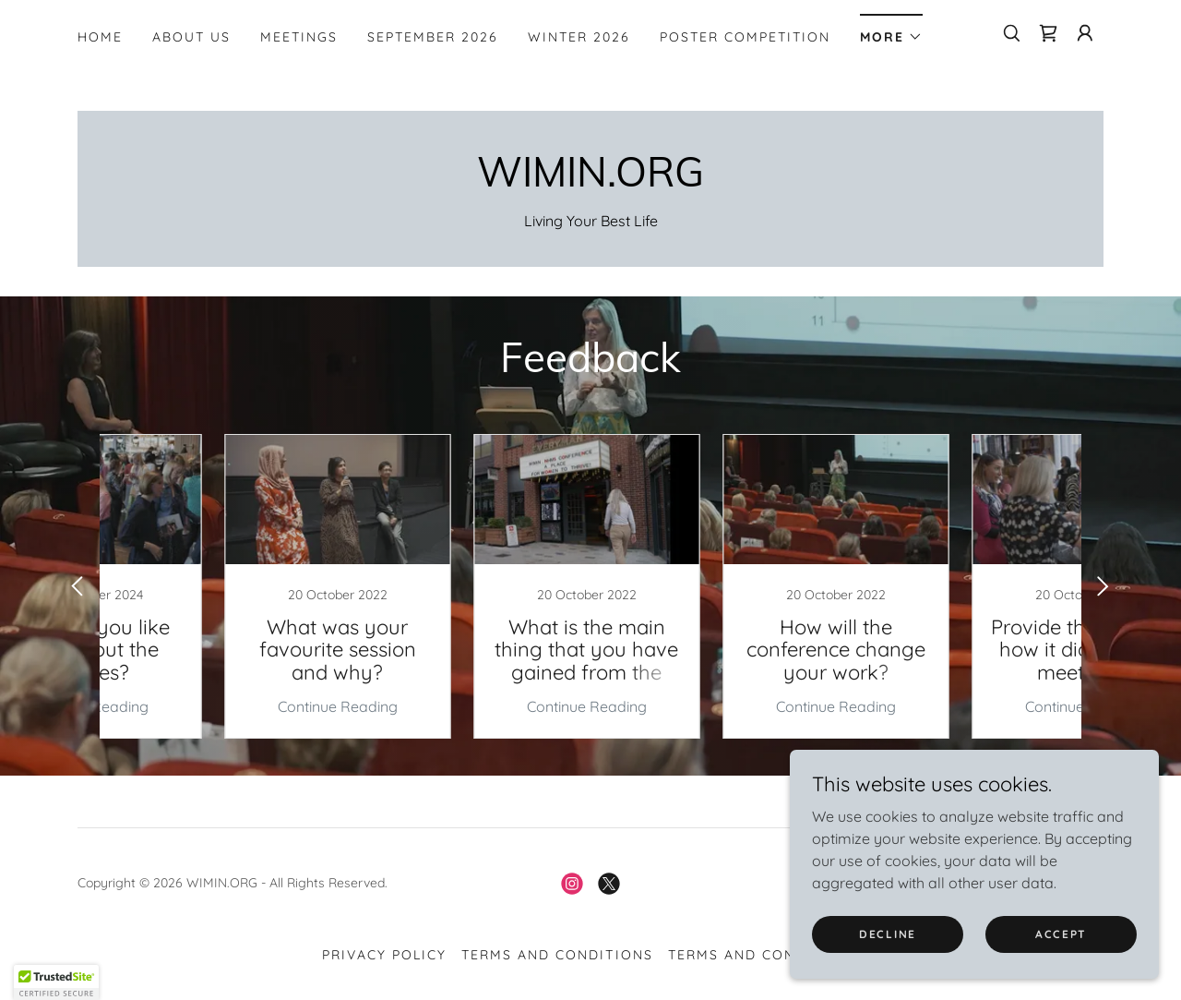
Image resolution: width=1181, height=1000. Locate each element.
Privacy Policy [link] (384, 954)
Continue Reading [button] (217, 706)
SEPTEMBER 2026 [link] (432, 37)
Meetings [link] (299, 37)
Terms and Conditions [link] (556, 954)
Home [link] (100, 37)
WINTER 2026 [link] (579, 37)
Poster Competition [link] (745, 37)
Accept (1061, 934)
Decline (887, 934)
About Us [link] (191, 37)
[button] (891, 31)
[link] (1048, 33)
